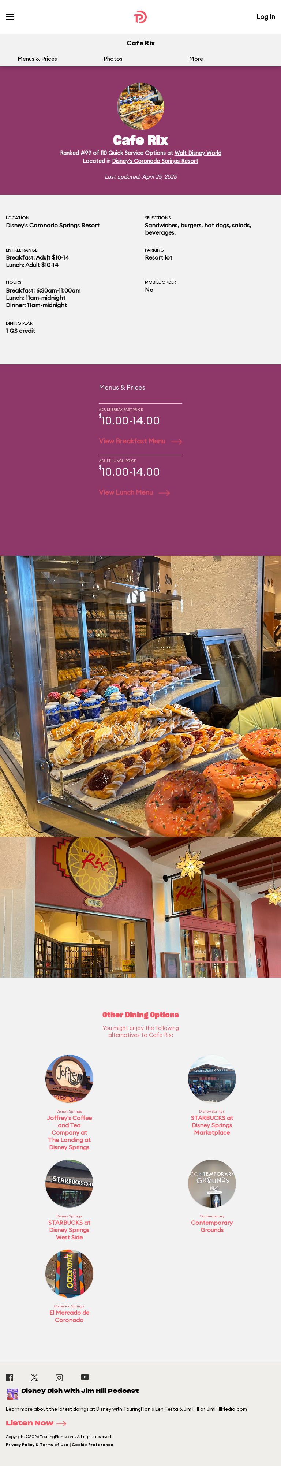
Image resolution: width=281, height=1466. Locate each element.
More (196, 58)
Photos (113, 58)
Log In (265, 16)
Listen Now (38, 1423)
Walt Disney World (198, 152)
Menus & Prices (37, 58)
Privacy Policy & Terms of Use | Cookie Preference (59, 1444)
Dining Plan (19, 323)
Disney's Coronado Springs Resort (155, 160)
